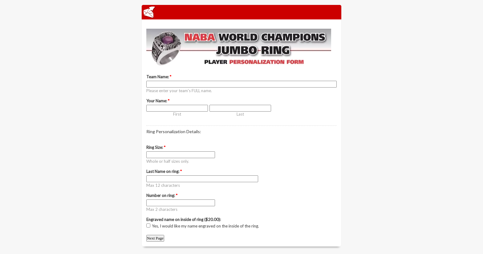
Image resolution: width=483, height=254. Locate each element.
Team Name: (158, 76)
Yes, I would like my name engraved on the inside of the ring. (205, 225)
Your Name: (157, 100)
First (177, 114)
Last (240, 114)
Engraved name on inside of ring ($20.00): (183, 219)
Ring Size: (155, 147)
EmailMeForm (241, 12)
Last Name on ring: (164, 171)
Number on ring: (161, 195)
